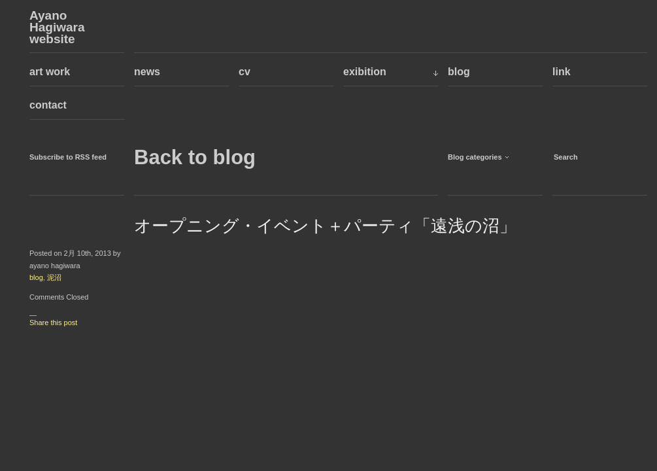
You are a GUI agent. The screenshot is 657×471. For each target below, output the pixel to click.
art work (49, 71)
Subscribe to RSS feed (68, 157)
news (147, 71)
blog (459, 71)
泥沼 (54, 277)
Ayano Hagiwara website (56, 27)
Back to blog (195, 157)
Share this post (53, 322)
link (561, 71)
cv (244, 71)
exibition (364, 71)
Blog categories (475, 157)
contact (48, 105)
